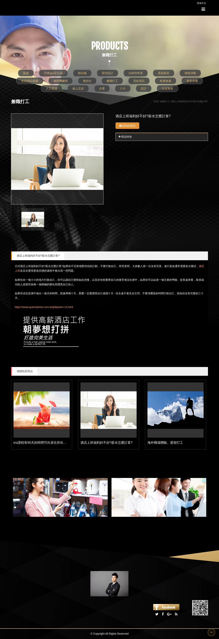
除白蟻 (82, 73)
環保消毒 (190, 73)
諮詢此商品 (127, 125)
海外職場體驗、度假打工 (165, 442)
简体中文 (201, 3)
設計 (144, 88)
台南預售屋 (135, 73)
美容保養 (192, 80)
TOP (211, 632)
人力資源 (51, 88)
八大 (123, 88)
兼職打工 (112, 80)
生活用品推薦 (29, 80)
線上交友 (78, 88)
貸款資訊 (139, 80)
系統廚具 (163, 73)
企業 (102, 88)
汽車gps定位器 (53, 73)
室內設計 (107, 73)
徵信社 (87, 80)
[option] (57, 159)
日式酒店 (20, 266)
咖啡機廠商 (60, 80)
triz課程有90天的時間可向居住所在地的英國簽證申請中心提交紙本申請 (64, 442)
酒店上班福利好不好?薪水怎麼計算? (38, 255)
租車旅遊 (165, 80)
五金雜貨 (167, 88)
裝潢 (26, 73)
